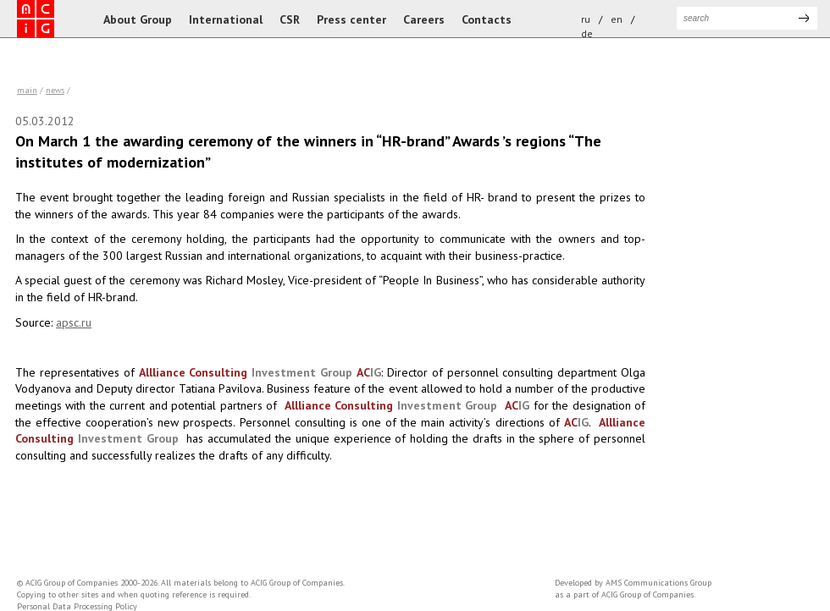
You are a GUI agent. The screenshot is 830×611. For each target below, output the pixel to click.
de (587, 33)
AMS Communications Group (658, 582)
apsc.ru (73, 322)
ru (585, 19)
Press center (351, 19)
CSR (289, 19)
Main (27, 90)
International (226, 19)
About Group (137, 19)
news (55, 90)
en (616, 19)
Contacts (487, 19)
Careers (424, 19)
